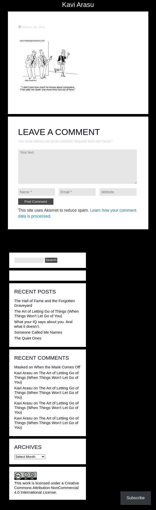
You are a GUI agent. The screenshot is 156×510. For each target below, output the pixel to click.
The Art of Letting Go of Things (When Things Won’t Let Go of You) (46, 313)
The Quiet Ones (27, 338)
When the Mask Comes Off (57, 367)
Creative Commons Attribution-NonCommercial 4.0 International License (46, 487)
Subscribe (136, 498)
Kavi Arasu (78, 4)
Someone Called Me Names (38, 332)
